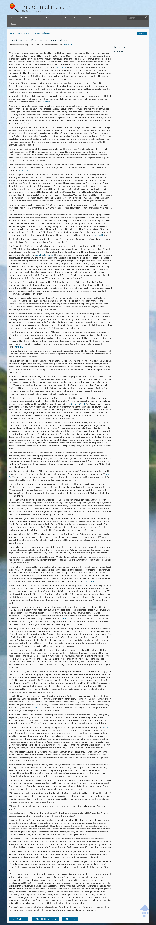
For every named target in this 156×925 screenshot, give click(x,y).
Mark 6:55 (47, 101)
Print (57, 18)
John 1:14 (19, 346)
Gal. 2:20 (65, 618)
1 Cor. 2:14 (37, 707)
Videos (67, 18)
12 (83, 404)
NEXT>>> (70, 919)
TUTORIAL (23, 18)
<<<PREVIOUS (18, 919)
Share (142, 33)
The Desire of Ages (41, 33)
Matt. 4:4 (90, 581)
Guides (13, 24)
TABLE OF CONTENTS (45, 919)
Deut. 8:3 (39, 255)
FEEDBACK (88, 18)
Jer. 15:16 (48, 255)
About (76, 18)
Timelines (35, 18)
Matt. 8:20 (61, 67)
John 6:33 (98, 235)
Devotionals (101, 18)
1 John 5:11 (76, 404)
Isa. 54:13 (71, 379)
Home (13, 18)
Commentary (115, 18)
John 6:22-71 (69, 44)
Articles (47, 18)
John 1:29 (23, 170)
